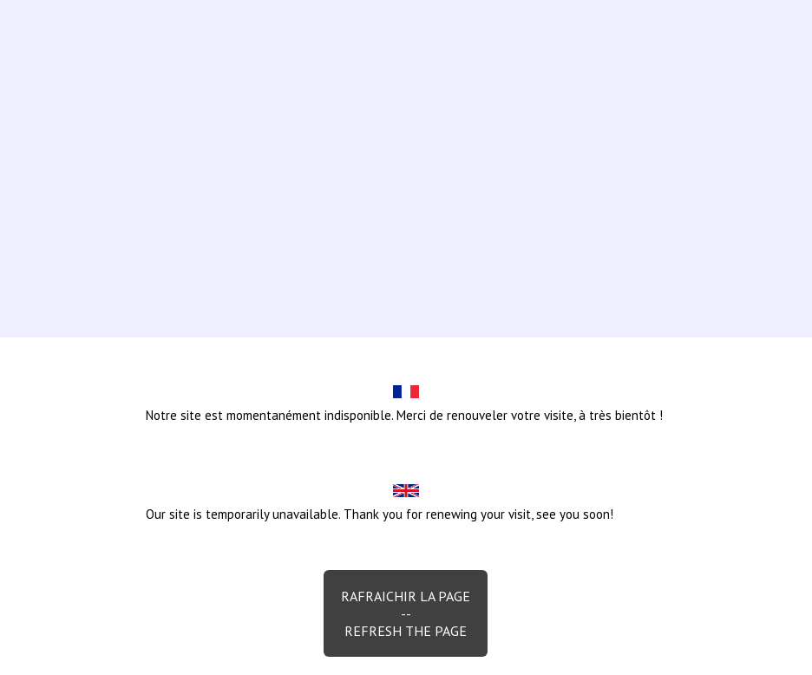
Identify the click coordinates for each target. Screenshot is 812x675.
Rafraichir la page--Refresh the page (405, 613)
